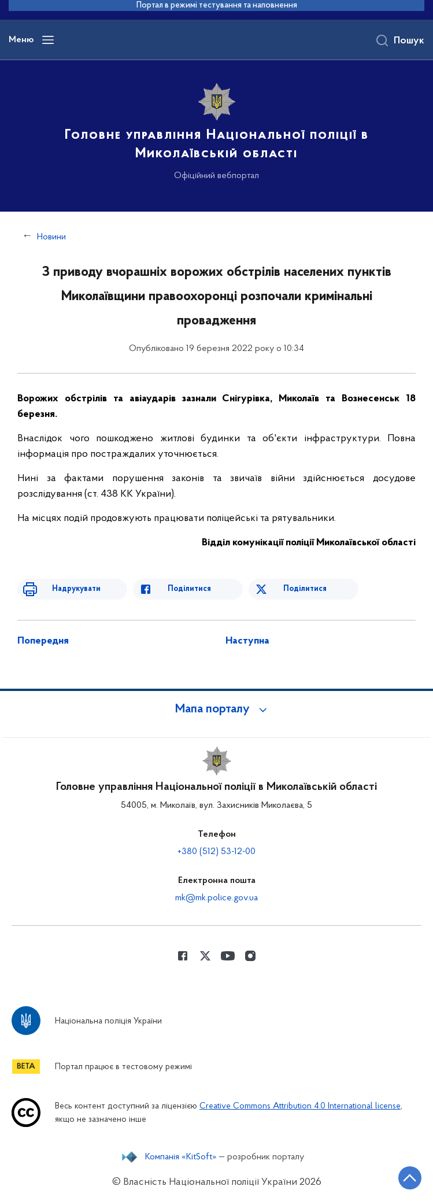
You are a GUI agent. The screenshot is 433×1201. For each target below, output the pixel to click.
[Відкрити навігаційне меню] (48, 40)
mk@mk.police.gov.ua (216, 898)
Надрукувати (76, 589)
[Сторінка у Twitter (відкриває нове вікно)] (205, 956)
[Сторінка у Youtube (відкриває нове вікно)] (228, 956)
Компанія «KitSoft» (181, 1157)
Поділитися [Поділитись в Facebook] (189, 589)
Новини (51, 237)
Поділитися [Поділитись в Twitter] (305, 589)
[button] (217, 709)
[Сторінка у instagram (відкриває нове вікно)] (250, 956)
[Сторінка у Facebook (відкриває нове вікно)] (183, 956)
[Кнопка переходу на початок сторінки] (409, 1177)
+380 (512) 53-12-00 (216, 851)
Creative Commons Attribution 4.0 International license (300, 1106)
